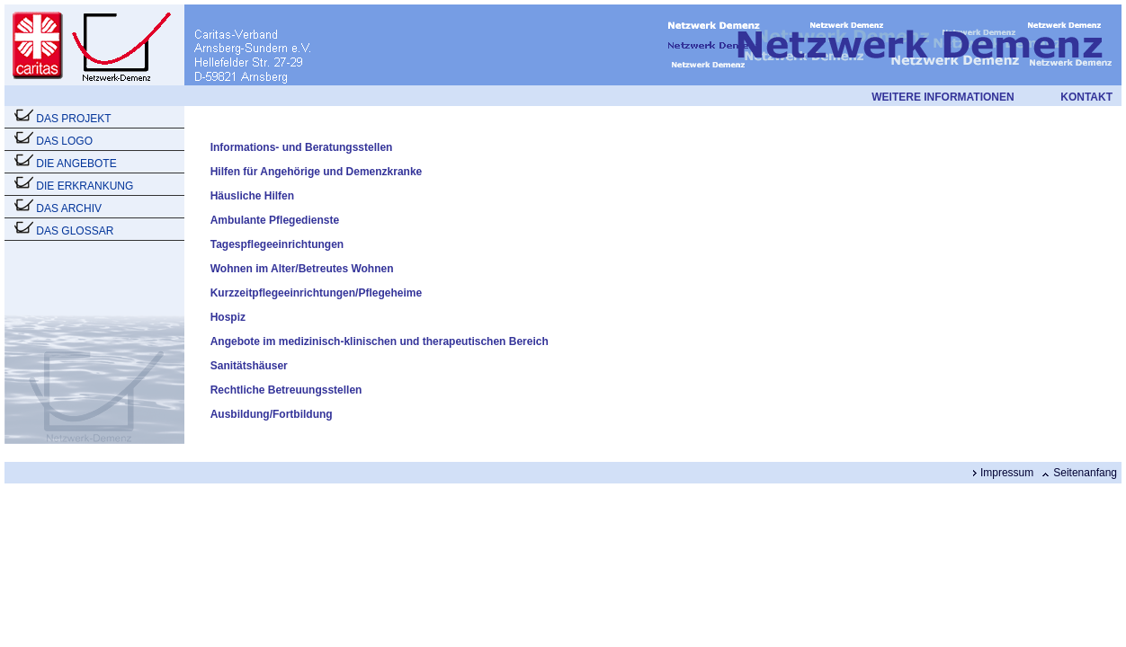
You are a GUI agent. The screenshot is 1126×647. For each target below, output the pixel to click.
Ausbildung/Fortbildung (271, 414)
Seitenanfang (1085, 472)
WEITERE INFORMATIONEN (942, 97)
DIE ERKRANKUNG (84, 186)
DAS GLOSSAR (74, 231)
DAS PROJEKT (73, 118)
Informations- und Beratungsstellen (301, 147)
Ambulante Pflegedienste (274, 220)
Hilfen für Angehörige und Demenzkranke (316, 171)
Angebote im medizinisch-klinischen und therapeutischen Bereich (379, 341)
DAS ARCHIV (69, 208)
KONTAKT (1086, 97)
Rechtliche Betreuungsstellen (286, 390)
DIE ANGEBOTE (76, 163)
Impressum (1006, 472)
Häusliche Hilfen (252, 196)
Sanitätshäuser (249, 365)
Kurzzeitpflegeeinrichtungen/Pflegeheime (316, 293)
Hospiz (228, 317)
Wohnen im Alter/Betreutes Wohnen (302, 268)
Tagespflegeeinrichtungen (277, 244)
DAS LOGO (64, 141)
